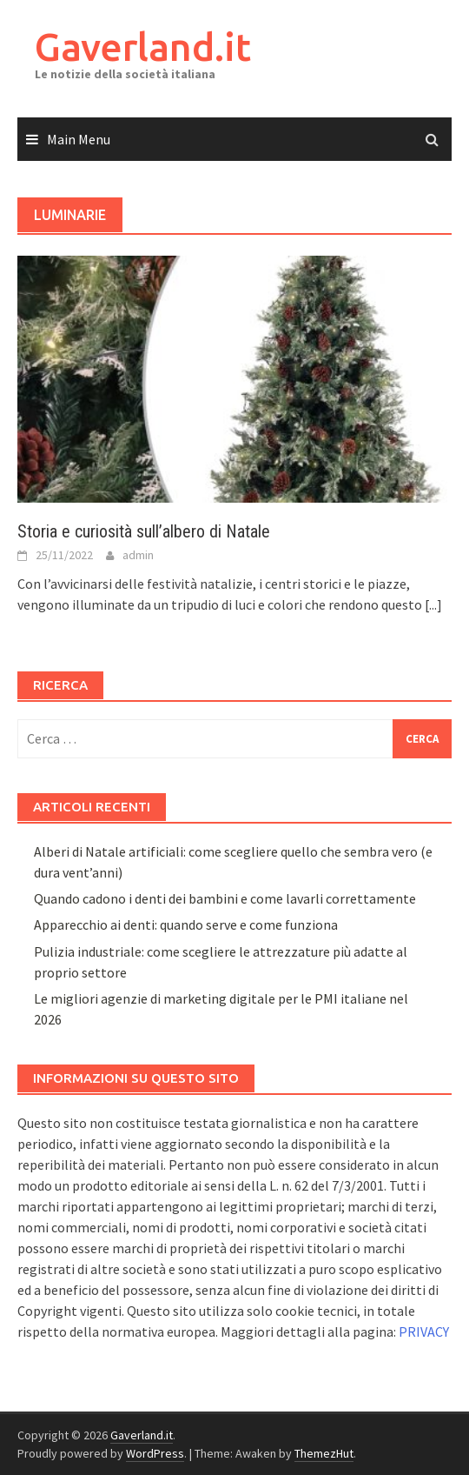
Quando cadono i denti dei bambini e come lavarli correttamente (225, 898)
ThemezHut (323, 1453)
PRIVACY (424, 1331)
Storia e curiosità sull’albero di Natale (143, 531)
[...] (433, 604)
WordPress (155, 1453)
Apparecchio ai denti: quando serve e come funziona (186, 924)
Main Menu (78, 139)
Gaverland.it (143, 46)
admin (138, 555)
